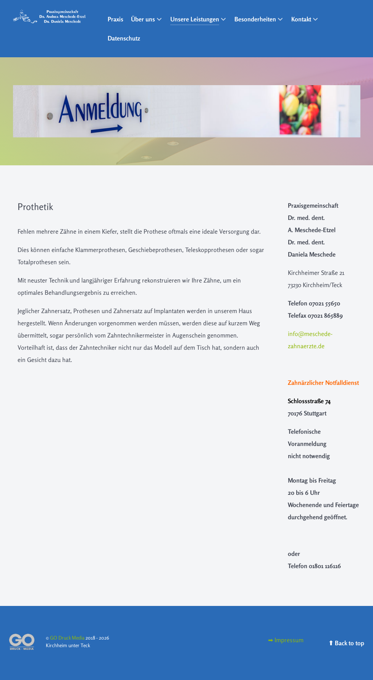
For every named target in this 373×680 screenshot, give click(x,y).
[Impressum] (286, 640)
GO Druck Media (68, 638)
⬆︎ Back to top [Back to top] (346, 643)
